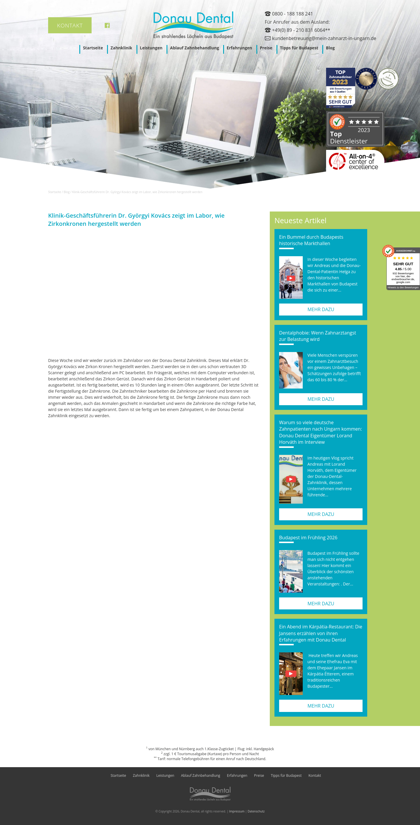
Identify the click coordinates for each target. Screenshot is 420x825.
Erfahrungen (239, 48)
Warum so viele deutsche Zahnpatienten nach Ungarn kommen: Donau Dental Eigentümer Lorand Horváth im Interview (320, 432)
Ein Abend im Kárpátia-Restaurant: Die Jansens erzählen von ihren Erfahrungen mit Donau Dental (320, 633)
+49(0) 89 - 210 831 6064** (301, 30)
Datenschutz (256, 811)
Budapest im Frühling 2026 (308, 537)
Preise (266, 48)
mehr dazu (320, 309)
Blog (330, 48)
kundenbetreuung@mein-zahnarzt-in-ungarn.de (324, 38)
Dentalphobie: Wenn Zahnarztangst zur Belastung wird (317, 336)
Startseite (93, 48)
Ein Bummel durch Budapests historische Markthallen (311, 240)
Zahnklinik (121, 48)
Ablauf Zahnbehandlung (194, 48)
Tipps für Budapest (299, 48)
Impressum (237, 811)
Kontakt (70, 25)
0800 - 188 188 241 (292, 14)
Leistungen (151, 48)
